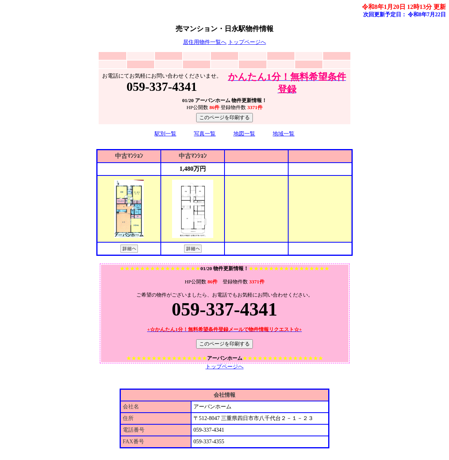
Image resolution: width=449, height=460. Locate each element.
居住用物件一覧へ (204, 42)
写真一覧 (205, 134)
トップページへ (247, 42)
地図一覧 (244, 134)
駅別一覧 (165, 134)
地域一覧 (283, 134)
